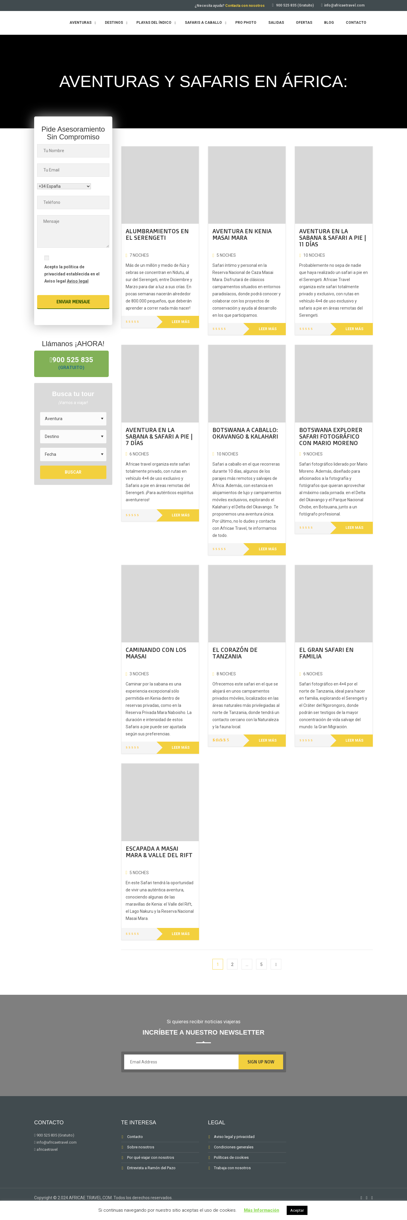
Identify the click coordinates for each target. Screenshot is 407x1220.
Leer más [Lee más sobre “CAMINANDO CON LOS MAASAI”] (181, 747)
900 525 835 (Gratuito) (295, 5)
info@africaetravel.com (344, 5)
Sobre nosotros (140, 1147)
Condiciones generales (233, 1147)
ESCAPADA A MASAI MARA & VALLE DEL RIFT (159, 852)
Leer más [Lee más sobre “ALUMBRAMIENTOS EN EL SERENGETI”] (181, 322)
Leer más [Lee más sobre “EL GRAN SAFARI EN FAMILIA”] (354, 740)
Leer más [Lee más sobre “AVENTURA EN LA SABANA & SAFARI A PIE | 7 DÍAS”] (181, 515)
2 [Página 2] (232, 964)
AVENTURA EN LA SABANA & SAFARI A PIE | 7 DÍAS (159, 436)
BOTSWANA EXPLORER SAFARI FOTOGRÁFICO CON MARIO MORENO (330, 436)
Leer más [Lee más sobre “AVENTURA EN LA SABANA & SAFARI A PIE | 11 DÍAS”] (354, 329)
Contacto (135, 1136)
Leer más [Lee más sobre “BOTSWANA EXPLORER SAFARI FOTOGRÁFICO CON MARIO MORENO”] (354, 528)
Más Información (261, 1210)
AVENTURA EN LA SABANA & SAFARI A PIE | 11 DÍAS (332, 237)
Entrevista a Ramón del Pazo (151, 1168)
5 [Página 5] (261, 964)
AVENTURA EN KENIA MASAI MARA (242, 234)
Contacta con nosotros (245, 6)
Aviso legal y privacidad (234, 1136)
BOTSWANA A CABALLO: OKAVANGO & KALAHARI (245, 433)
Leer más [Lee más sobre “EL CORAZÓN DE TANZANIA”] (268, 740)
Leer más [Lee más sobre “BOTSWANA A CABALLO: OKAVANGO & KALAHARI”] (268, 549)
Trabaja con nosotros (232, 1168)
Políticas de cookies (231, 1157)
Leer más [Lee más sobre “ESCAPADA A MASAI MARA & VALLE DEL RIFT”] (181, 934)
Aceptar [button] (297, 1210)
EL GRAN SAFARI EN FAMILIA (326, 653)
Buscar (73, 473)
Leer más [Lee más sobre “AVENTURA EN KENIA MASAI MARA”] (268, 329)
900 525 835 (73, 363)
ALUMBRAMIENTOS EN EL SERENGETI (157, 234)
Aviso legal (78, 281)
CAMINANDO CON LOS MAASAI (156, 653)
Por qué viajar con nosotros (150, 1157)
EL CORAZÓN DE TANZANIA (235, 653)
